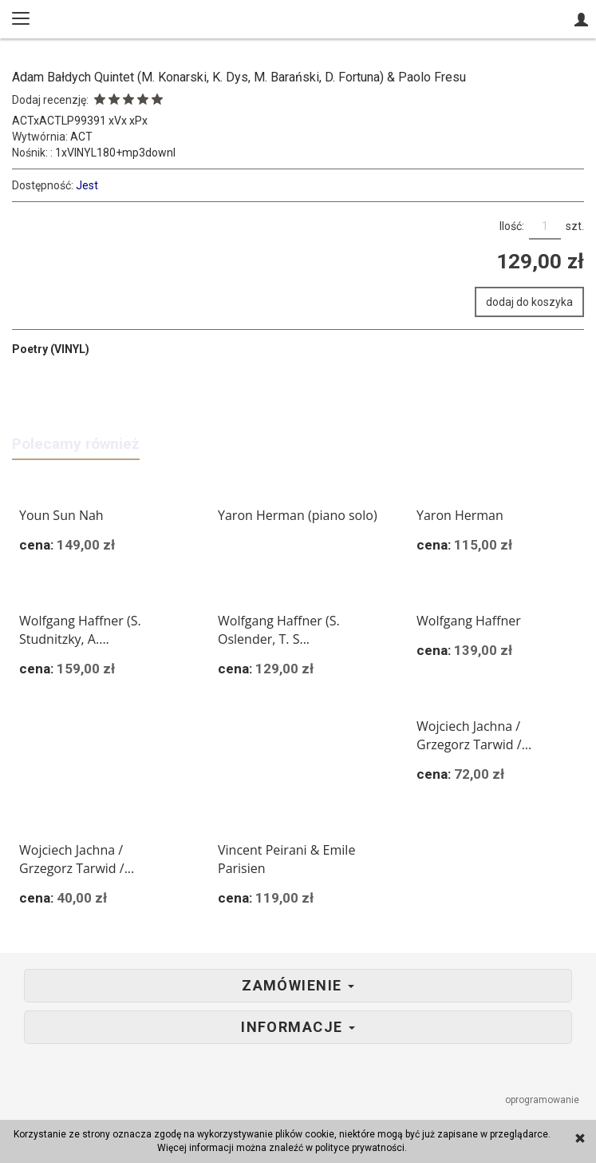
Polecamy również (76, 444)
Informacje (298, 1027)
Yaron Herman (459, 515)
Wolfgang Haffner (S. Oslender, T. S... (279, 630)
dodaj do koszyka (529, 302)
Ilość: (511, 226)
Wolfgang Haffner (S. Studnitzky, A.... (80, 630)
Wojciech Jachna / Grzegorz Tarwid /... (473, 735)
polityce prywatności (360, 1147)
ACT (81, 136)
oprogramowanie (543, 1099)
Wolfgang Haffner (468, 620)
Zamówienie (298, 986)
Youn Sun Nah (61, 515)
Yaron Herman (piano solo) (297, 515)
